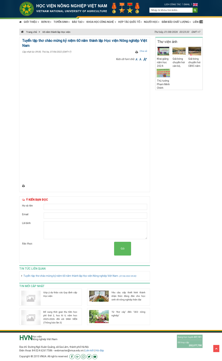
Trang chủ (29, 31)
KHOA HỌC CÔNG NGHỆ (101, 22)
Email (187, 4)
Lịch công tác (172, 4)
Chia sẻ (143, 51)
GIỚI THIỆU (31, 22)
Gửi (122, 248)
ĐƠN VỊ (46, 22)
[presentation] (87, 249)
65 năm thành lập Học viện (56, 31)
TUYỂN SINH (61, 22)
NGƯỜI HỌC (151, 22)
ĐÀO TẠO (78, 22)
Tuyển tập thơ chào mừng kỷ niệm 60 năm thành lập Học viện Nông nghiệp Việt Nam (79, 275)
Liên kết (89, 350)
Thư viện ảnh (167, 41)
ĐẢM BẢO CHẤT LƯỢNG (176, 22)
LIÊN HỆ (197, 22)
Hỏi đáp (100, 350)
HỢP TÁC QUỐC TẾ (130, 22)
